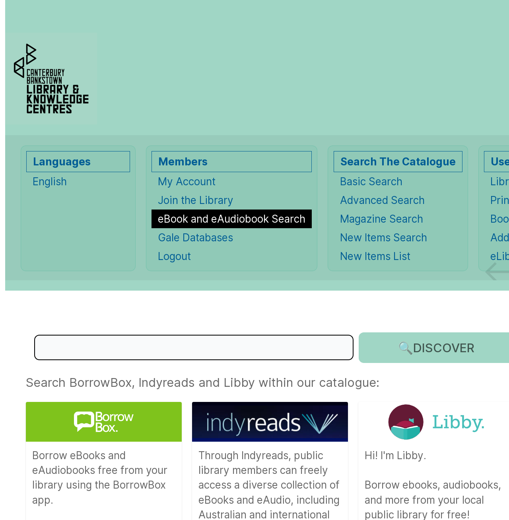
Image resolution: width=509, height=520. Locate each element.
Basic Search (371, 181)
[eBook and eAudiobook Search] (232, 219)
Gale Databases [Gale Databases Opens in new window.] (195, 237)
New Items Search (383, 237)
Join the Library (195, 200)
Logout (174, 256)
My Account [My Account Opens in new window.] (187, 181)
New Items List (375, 256)
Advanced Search (382, 200)
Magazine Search (381, 219)
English (50, 181)
